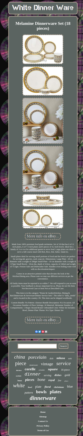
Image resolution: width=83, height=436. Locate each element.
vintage (47, 364)
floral (48, 386)
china (19, 357)
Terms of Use (43, 430)
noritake (18, 376)
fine (59, 380)
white (19, 385)
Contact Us (43, 421)
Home (43, 412)
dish (51, 358)
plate (38, 386)
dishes (57, 375)
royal (51, 380)
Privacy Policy (43, 426)
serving (47, 375)
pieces (29, 380)
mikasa (61, 358)
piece (20, 363)
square (53, 369)
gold (67, 375)
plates (55, 391)
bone (41, 379)
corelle (30, 369)
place (66, 381)
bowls (41, 391)
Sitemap (43, 416)
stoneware (33, 365)
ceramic (42, 370)
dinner (33, 374)
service (63, 363)
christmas (59, 387)
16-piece (65, 369)
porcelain (37, 357)
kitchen (19, 370)
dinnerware (43, 398)
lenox (20, 380)
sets (70, 358)
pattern (29, 392)
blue (70, 386)
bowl (30, 387)
